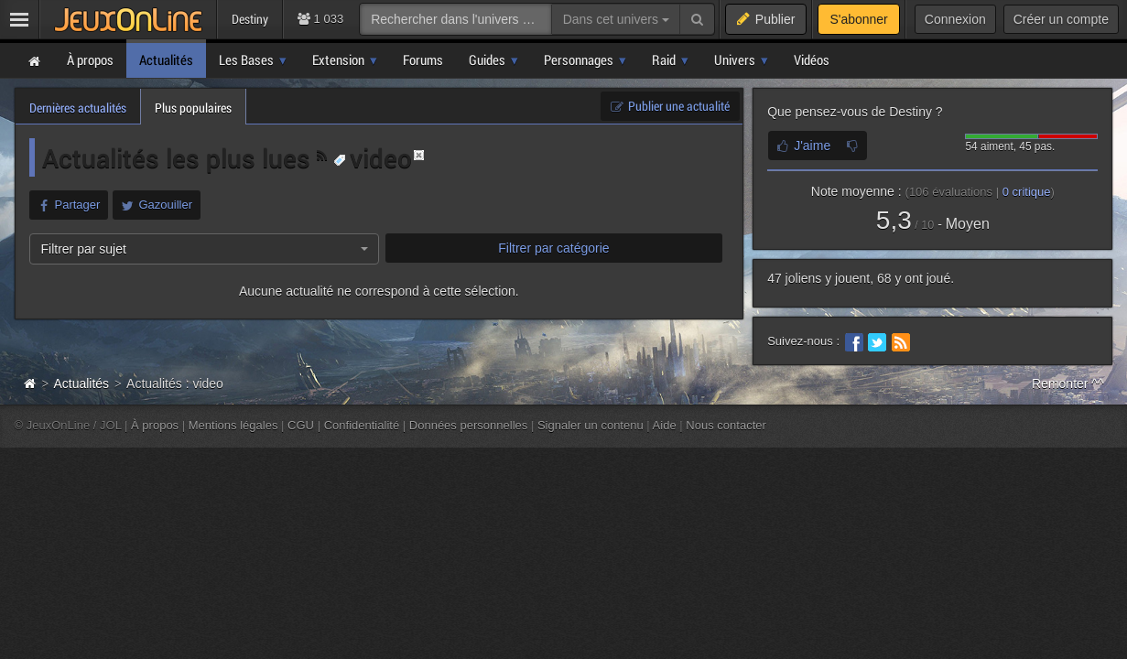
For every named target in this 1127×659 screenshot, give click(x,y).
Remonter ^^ (1068, 383)
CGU (300, 425)
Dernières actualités (77, 107)
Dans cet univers (616, 19)
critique (1026, 192)
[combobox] (204, 249)
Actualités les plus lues (179, 157)
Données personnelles (468, 425)
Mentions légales (233, 425)
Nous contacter (726, 425)
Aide (665, 425)
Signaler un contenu (590, 425)
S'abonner (858, 19)
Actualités (81, 383)
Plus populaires (193, 107)
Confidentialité (362, 425)
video (372, 157)
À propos (155, 425)
